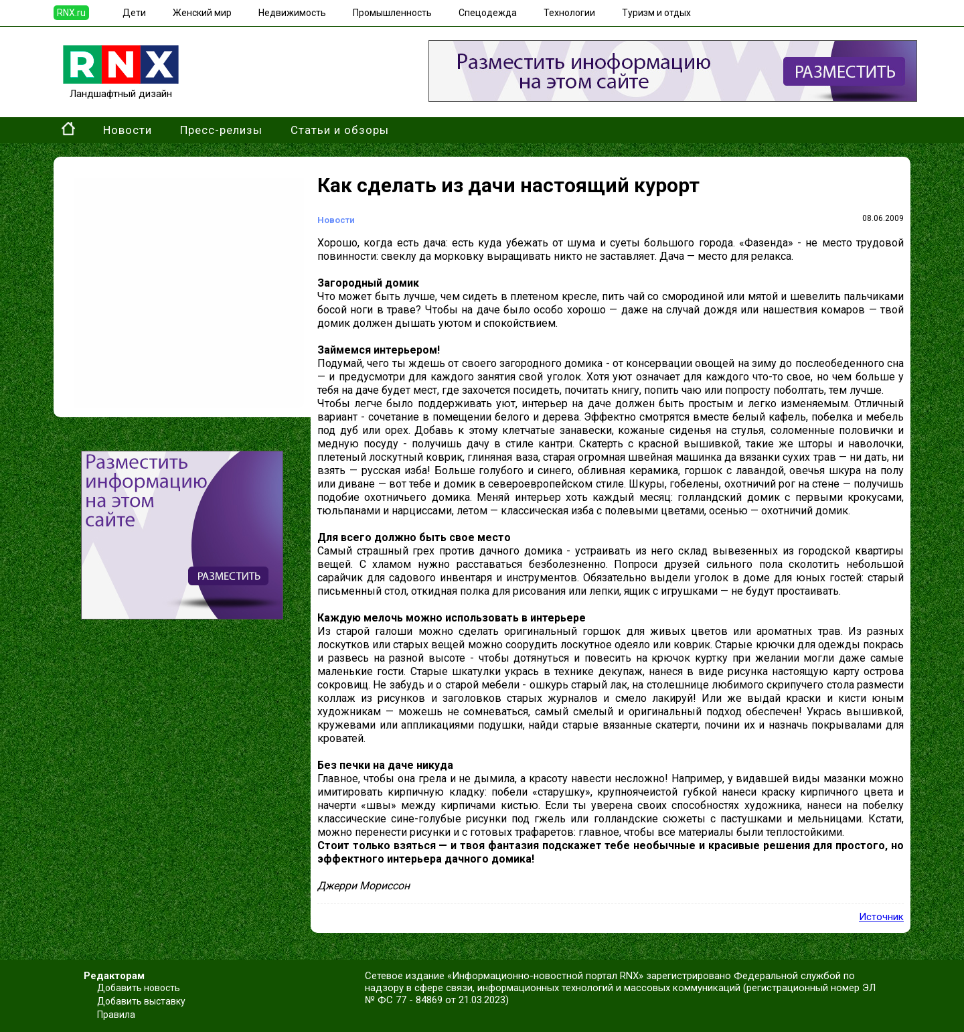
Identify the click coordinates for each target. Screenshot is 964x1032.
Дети (134, 12)
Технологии (569, 12)
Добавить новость (138, 987)
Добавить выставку (141, 1001)
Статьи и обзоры (340, 130)
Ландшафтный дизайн (121, 88)
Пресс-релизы (221, 130)
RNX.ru (71, 12)
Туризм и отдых (656, 12)
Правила (116, 1014)
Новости (127, 130)
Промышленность (392, 12)
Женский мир (202, 12)
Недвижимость (292, 12)
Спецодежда (488, 12)
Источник (881, 917)
